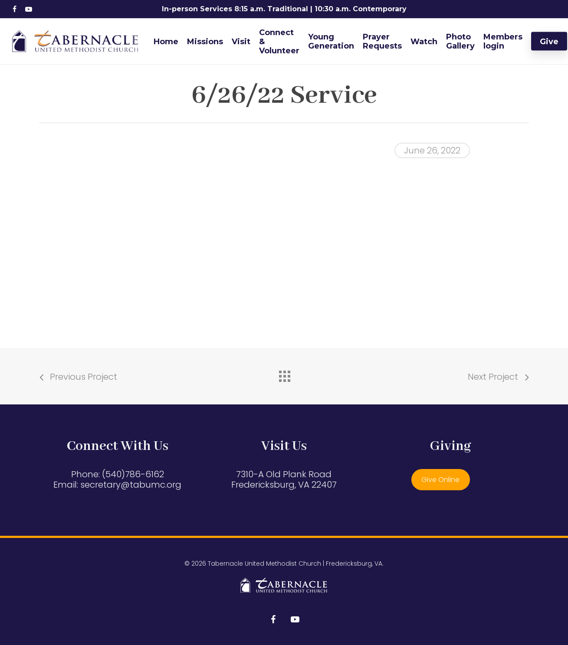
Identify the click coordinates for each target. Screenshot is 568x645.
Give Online (440, 480)
